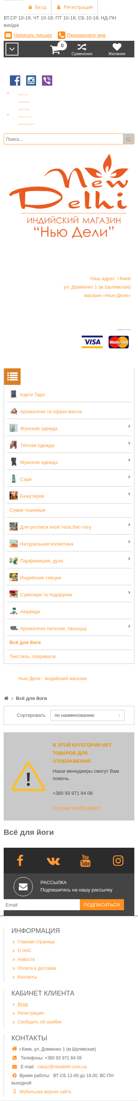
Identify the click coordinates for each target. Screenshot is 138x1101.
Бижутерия (27, 495)
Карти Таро (27, 394)
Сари (21, 479)
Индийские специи (35, 577)
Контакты (24, 977)
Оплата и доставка (33, 968)
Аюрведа (25, 611)
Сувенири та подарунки (41, 594)
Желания (116, 49)
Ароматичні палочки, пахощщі (48, 628)
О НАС (21, 950)
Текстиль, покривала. (33, 656)
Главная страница (33, 942)
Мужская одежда (33, 462)
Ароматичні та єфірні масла (46, 411)
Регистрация (27, 1013)
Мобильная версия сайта (45, 1091)
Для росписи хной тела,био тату (50, 526)
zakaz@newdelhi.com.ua (62, 1066)
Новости (23, 959)
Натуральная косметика (41, 543)
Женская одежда (33, 428)
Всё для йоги (25, 642)
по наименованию (74, 715)
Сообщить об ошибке (36, 1022)
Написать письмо (33, 35)
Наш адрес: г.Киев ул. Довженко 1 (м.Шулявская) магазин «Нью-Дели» (97, 287)
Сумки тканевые (28, 510)
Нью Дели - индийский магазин (52, 678)
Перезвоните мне (86, 35)
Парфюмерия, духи (36, 560)
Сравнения (81, 49)
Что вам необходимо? (77, 808)
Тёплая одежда (32, 445)
